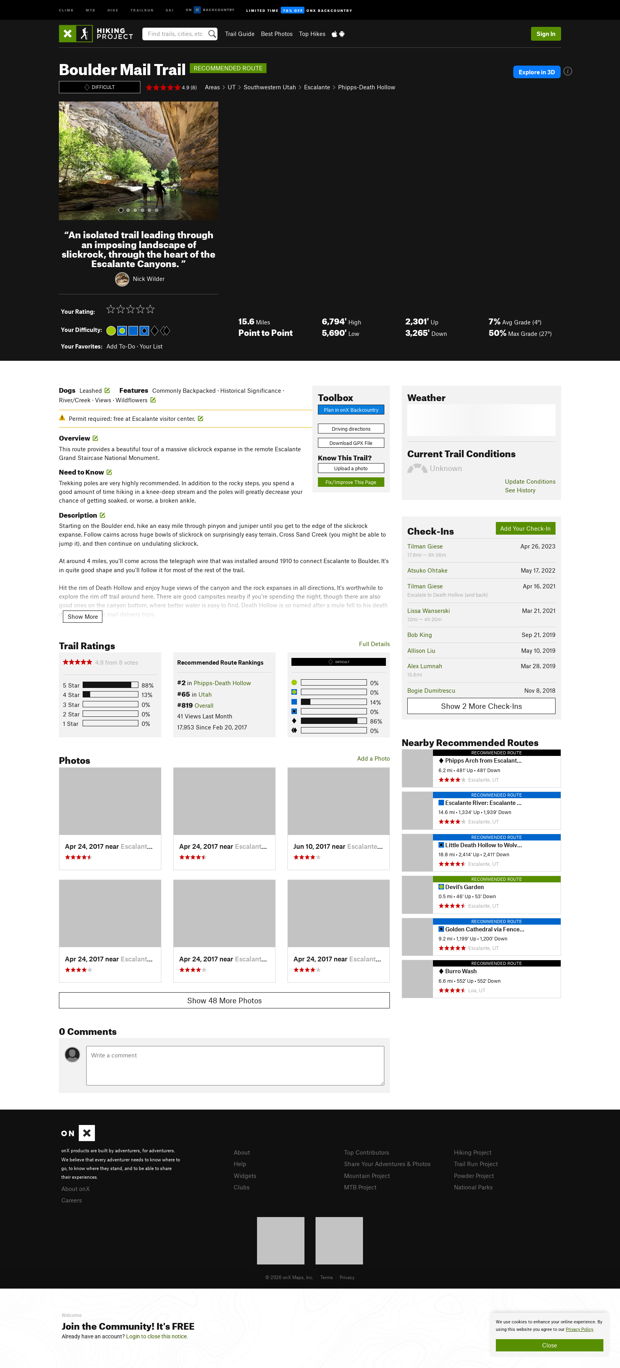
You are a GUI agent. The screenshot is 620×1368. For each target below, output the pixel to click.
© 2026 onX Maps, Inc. (289, 1277)
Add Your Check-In (525, 528)
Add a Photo (373, 758)
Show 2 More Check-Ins (481, 705)
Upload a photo (351, 468)
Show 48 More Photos (224, 1000)
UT (232, 86)
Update (530, 481)
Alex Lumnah (424, 665)
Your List (151, 346)
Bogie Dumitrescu (431, 690)
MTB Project (360, 1187)
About (242, 1152)
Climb (66, 9)
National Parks (473, 1187)
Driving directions (351, 429)
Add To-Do (120, 346)
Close (549, 1345)
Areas (212, 86)
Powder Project (474, 1175)
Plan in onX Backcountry (351, 410)
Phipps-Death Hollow (366, 86)
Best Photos (277, 33)
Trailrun (142, 9)
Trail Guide (240, 33)
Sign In (546, 33)
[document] (549, 1334)
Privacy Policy (579, 1329)
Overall (204, 705)
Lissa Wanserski (428, 610)
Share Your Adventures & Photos (387, 1163)
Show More (83, 616)
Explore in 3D (537, 71)
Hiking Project (472, 1152)
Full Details (374, 643)
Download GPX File (350, 443)
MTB (91, 9)
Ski (170, 9)
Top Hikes (312, 33)
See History (520, 490)
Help (240, 1163)
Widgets (245, 1175)
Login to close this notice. (157, 1336)
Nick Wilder (148, 278)
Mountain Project (367, 1175)
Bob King (419, 634)
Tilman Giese (425, 546)
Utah (205, 694)
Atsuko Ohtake (427, 570)
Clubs (242, 1187)
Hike (113, 9)
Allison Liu (421, 650)
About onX (75, 1188)
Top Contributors (366, 1152)
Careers (71, 1200)
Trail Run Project (476, 1163)
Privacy (347, 1277)
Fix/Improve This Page (350, 482)
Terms (326, 1277)
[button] (67, 161)
